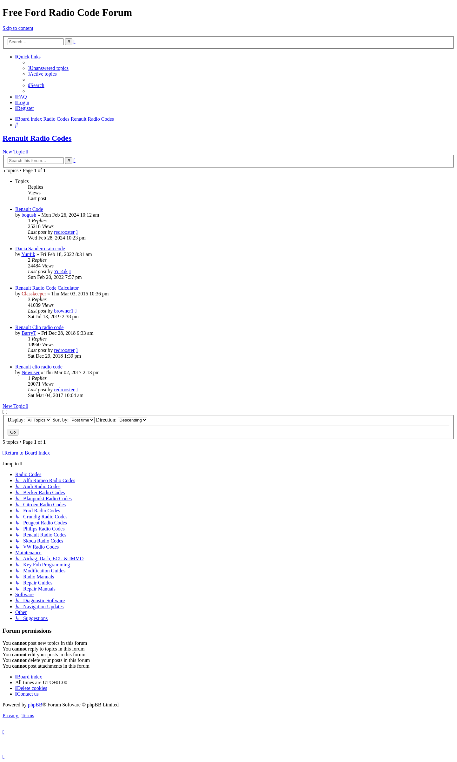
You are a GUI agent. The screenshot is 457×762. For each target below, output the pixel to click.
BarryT (29, 333)
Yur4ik (28, 254)
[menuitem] (48, 68)
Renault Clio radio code (39, 327)
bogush (29, 215)
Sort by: (73, 419)
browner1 (63, 311)
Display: (29, 419)
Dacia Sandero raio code (40, 248)
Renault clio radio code (39, 366)
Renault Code (29, 209)
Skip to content (18, 28)
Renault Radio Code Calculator (47, 288)
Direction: (121, 419)
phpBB (35, 704)
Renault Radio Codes (37, 138)
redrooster (64, 232)
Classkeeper (34, 293)
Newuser (31, 372)
